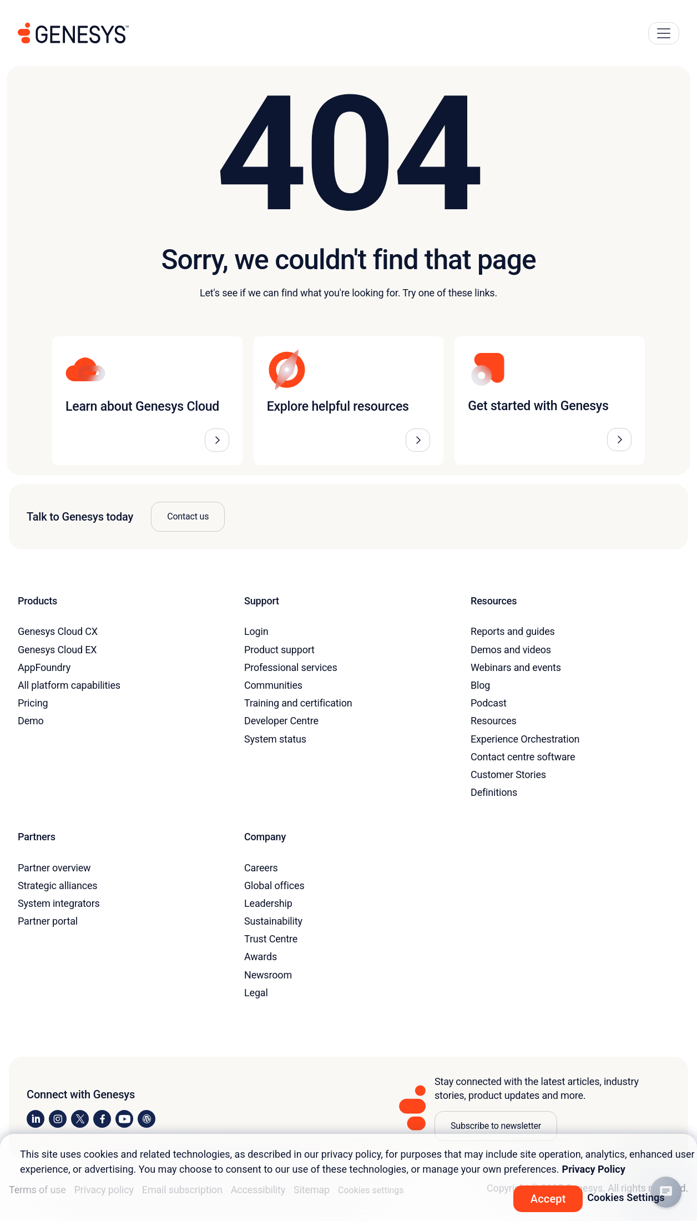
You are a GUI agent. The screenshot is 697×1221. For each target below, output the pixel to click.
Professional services (290, 667)
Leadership (268, 903)
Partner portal (48, 921)
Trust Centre (270, 939)
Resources (494, 720)
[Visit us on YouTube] (124, 1119)
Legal (256, 992)
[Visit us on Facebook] (102, 1119)
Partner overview (54, 868)
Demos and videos (511, 649)
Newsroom (268, 975)
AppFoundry (44, 667)
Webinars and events (516, 667)
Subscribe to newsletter (496, 1126)
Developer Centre (281, 720)
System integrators (59, 903)
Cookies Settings (626, 1197)
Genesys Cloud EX (57, 649)
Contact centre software (523, 757)
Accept (548, 1198)
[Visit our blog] (146, 1119)
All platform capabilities (69, 685)
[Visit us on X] (80, 1119)
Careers (261, 868)
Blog (480, 685)
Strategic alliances (57, 885)
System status (275, 739)
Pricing (33, 703)
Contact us (188, 516)
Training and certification (298, 703)
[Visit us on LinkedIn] (35, 1119)
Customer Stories (508, 774)
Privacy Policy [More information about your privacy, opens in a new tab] (593, 1169)
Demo (31, 720)
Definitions (494, 792)
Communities (273, 685)
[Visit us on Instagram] (58, 1119)
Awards (260, 956)
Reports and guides (513, 631)
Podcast (489, 703)
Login (256, 631)
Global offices (274, 885)
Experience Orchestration (525, 739)
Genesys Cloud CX (58, 631)
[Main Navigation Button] (663, 33)
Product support (279, 649)
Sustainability (273, 921)
